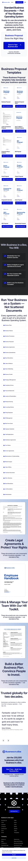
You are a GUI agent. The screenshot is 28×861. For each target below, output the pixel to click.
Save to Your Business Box (14, 46)
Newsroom (16, 839)
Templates (16, 832)
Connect (3, 824)
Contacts (3, 826)
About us (3, 839)
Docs (2, 830)
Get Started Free (14, 811)
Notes (15, 826)
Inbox (15, 822)
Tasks (15, 830)
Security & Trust (18, 845)
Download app (4, 845)
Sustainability (17, 847)
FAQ (2, 847)
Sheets (15, 828)
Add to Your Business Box (7, 106)
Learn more (14, 857)
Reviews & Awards (18, 843)
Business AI (4, 820)
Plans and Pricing (18, 841)
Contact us (4, 843)
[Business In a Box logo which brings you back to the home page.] (6, 2)
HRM (15, 820)
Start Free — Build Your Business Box (14, 770)
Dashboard (4, 828)
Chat (2, 822)
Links (15, 824)
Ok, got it (14, 854)
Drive (2, 832)
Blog (2, 841)
